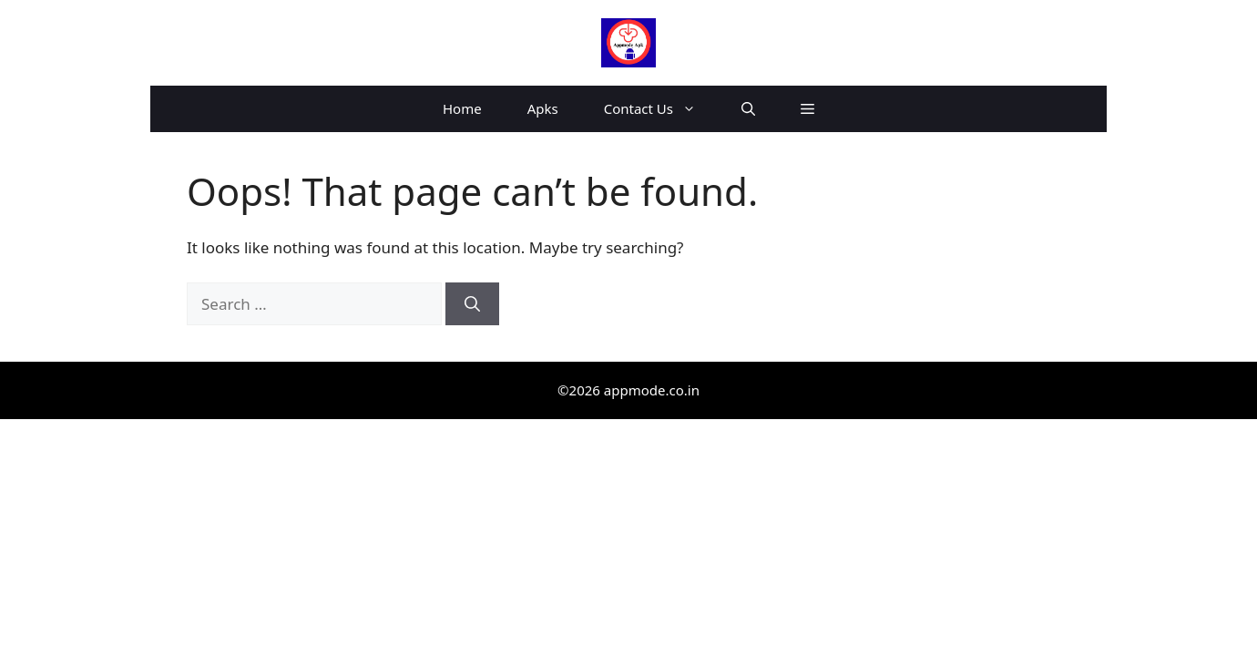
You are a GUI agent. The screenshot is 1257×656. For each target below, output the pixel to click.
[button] (748, 109)
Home (462, 108)
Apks (542, 108)
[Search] (472, 304)
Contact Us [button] (661, 109)
